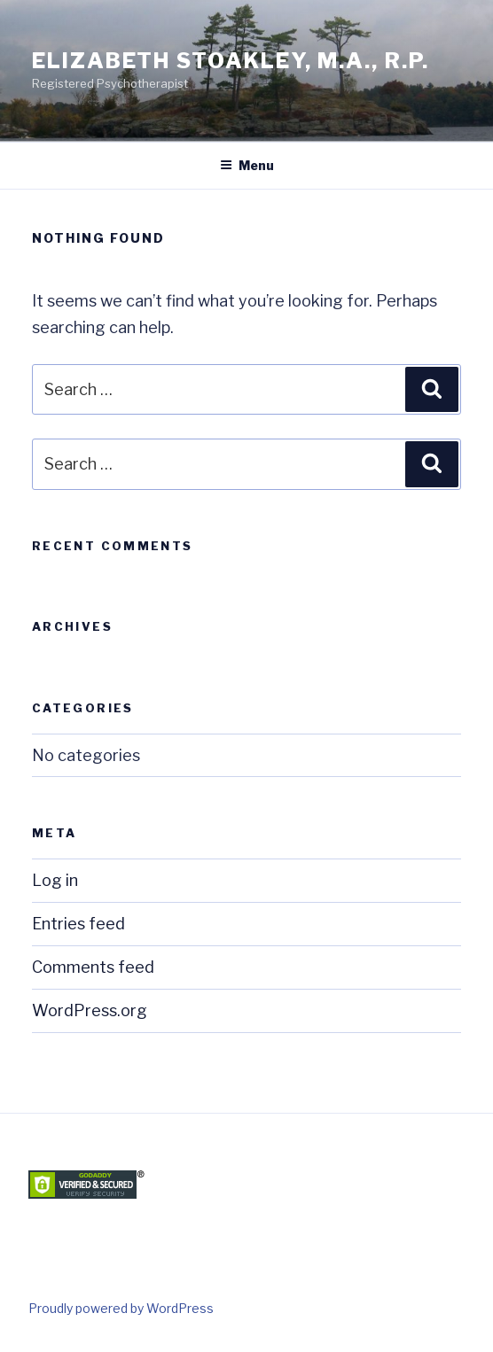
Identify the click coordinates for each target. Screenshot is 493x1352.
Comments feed (93, 967)
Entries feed (78, 923)
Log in (55, 880)
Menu (247, 165)
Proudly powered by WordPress (121, 1308)
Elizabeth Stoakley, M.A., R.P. (230, 61)
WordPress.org (89, 1010)
